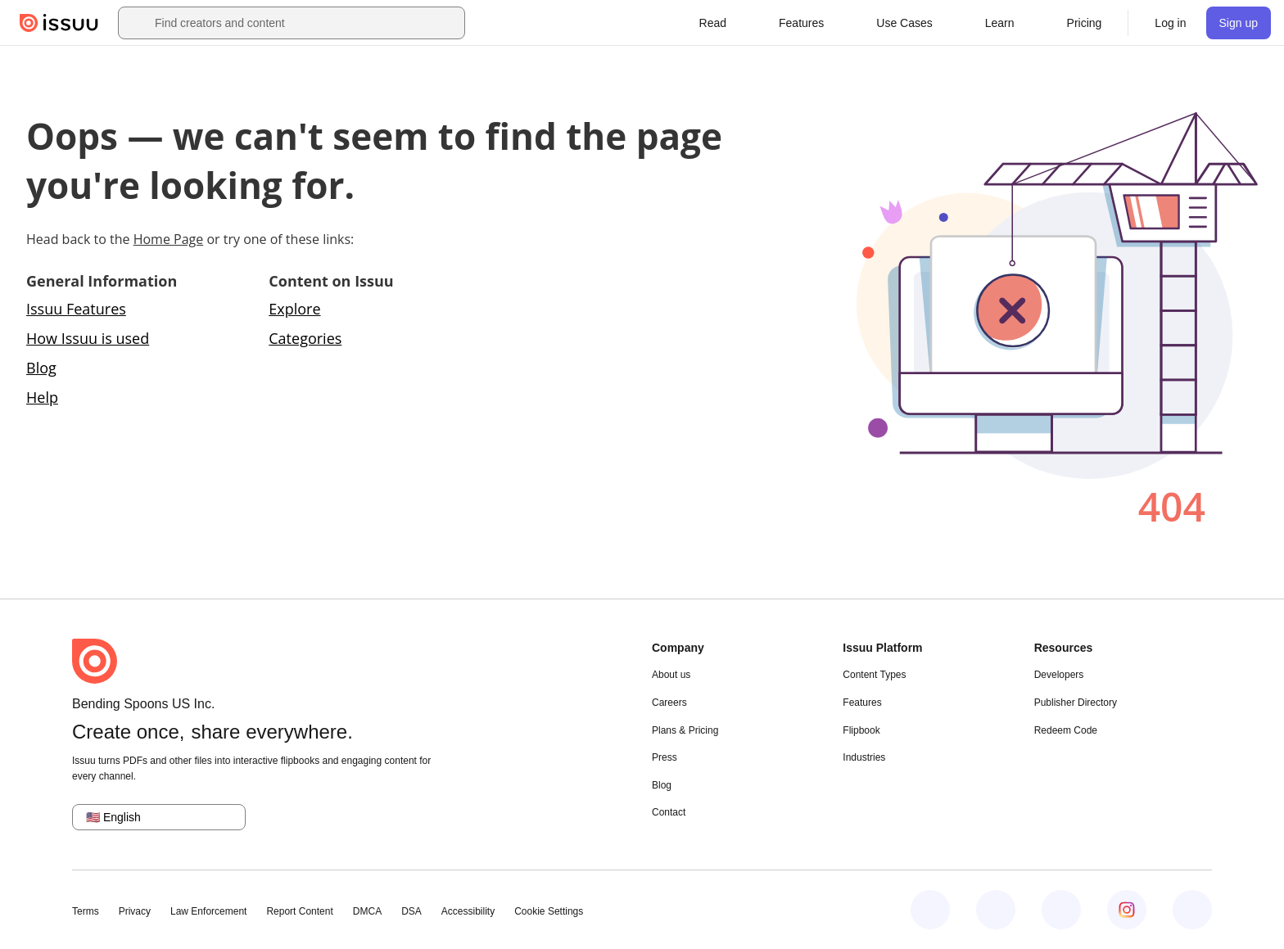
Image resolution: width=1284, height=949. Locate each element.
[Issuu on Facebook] (930, 909)
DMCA (367, 911)
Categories (305, 338)
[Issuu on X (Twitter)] (1061, 909)
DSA (411, 911)
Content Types (874, 674)
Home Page (168, 239)
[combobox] (306, 22)
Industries (864, 757)
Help (42, 397)
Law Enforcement (208, 911)
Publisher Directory (1075, 702)
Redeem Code (1065, 730)
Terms (85, 911)
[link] (1084, 23)
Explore (294, 309)
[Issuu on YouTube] (1192, 909)
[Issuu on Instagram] (1126, 909)
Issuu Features (76, 309)
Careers (669, 702)
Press (664, 757)
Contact (668, 812)
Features (862, 702)
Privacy (135, 911)
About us (671, 674)
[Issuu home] (59, 23)
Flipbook (861, 730)
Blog (41, 367)
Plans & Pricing (685, 730)
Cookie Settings (548, 911)
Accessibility (468, 911)
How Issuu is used (87, 338)
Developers (1059, 674)
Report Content (299, 911)
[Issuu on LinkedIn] (995, 909)
